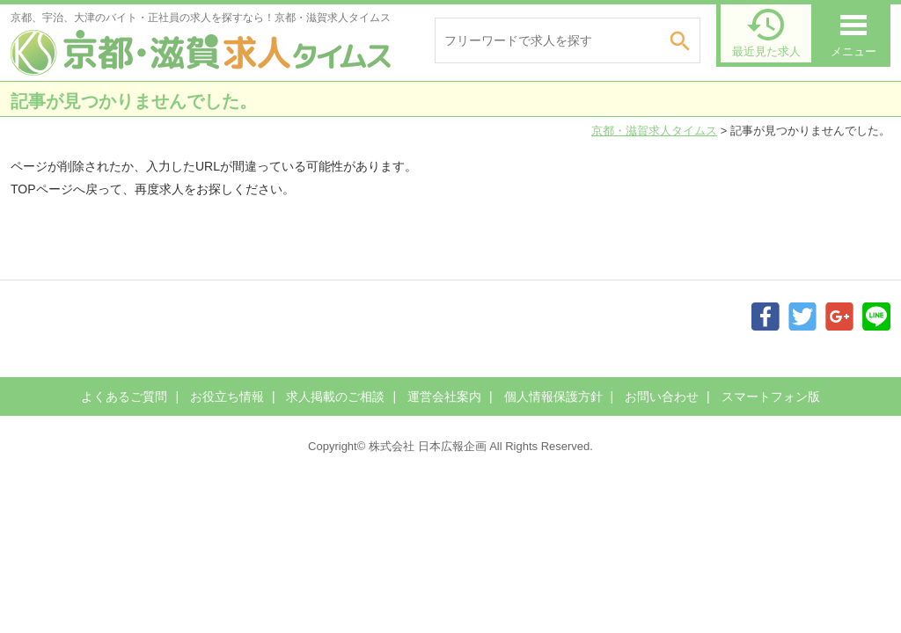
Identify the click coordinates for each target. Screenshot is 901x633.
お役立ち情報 (227, 396)
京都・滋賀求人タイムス (654, 130)
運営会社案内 (444, 396)
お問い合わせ (662, 396)
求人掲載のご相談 (335, 396)
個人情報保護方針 (553, 396)
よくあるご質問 (124, 396)
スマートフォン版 (771, 396)
